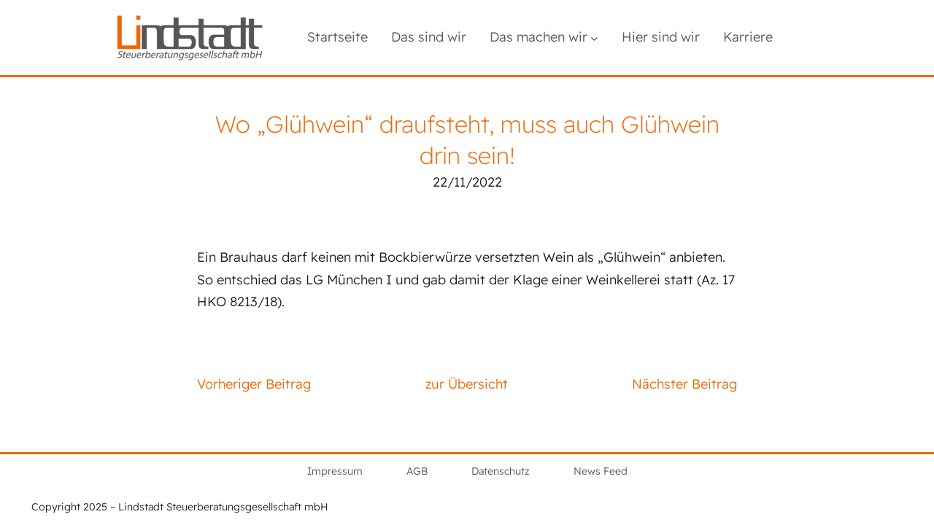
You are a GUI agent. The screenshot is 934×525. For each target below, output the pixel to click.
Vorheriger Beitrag (254, 384)
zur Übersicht (466, 384)
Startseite (337, 36)
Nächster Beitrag (684, 384)
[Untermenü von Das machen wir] (594, 38)
